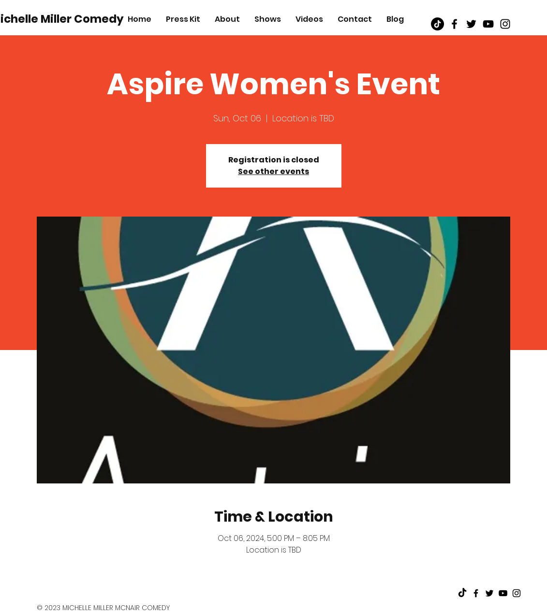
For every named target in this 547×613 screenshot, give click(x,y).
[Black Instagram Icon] (505, 23)
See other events (273, 171)
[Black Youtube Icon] (488, 23)
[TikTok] (437, 23)
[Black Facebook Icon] (454, 23)
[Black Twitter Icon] (471, 23)
